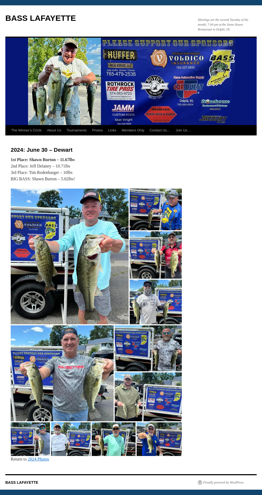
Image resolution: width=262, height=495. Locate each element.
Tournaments (77, 130)
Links (112, 130)
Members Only (133, 130)
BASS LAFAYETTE (40, 18)
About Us (54, 130)
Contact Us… (160, 130)
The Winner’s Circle (26, 130)
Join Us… (183, 130)
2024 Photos (38, 459)
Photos (97, 130)
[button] (70, 256)
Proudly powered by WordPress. (223, 482)
